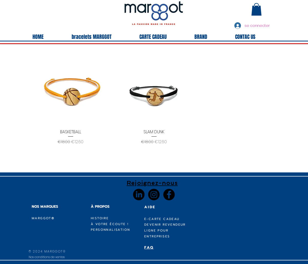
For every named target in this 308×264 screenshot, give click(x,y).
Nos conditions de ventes (47, 257)
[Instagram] (154, 194)
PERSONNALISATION (110, 229)
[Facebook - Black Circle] (169, 194)
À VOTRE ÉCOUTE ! (110, 224)
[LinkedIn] (139, 194)
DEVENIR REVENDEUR (165, 224)
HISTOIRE (100, 218)
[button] (256, 9)
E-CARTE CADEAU (162, 219)
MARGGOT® (43, 218)
